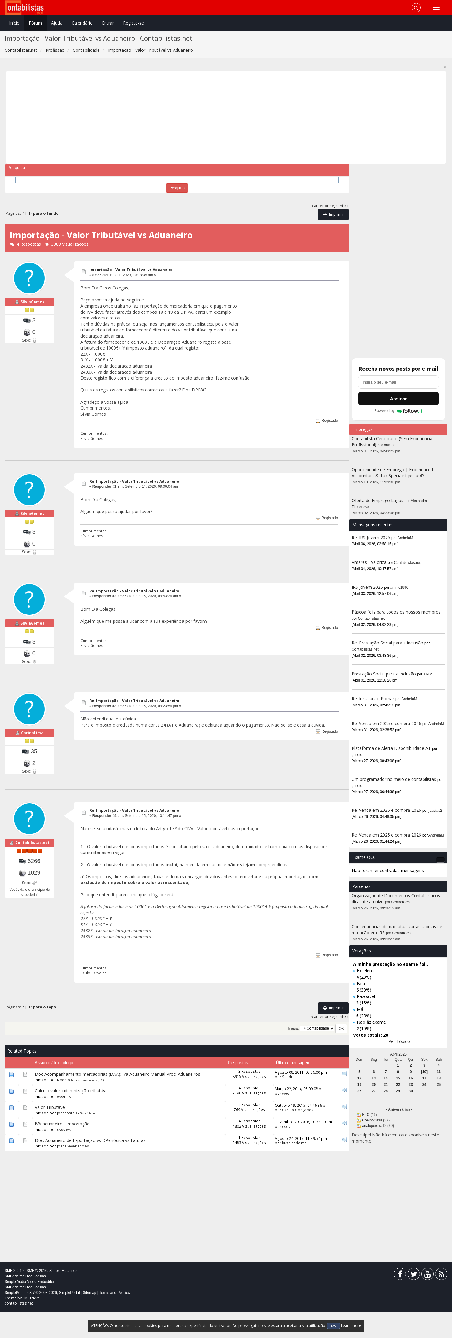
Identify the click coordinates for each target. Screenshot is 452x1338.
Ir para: (293, 1054)
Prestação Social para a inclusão (384, 674)
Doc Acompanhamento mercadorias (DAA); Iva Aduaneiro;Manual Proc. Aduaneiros (117, 1100)
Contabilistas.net (32, 876)
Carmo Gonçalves (297, 1135)
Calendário (82, 23)
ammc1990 (399, 587)
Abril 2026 (398, 1054)
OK (333, 1326)
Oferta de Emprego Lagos (377, 500)
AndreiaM (405, 538)
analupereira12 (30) (378, 1126)
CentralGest (401, 902)
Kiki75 (428, 674)
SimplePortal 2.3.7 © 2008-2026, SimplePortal (42, 1318)
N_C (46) (369, 1115)
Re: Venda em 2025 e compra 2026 (386, 723)
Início (14, 23)
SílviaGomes (32, 310)
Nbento (63, 1105)
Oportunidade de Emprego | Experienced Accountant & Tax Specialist (392, 472)
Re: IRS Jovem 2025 (371, 537)
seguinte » (339, 205)
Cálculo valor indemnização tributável (72, 1116)
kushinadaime (294, 1168)
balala (389, 445)
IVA (68, 1156)
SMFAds (11, 1302)
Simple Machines (63, 1296)
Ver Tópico (399, 1041)
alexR (419, 476)
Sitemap (89, 1318)
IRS (68, 1122)
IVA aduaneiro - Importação (62, 1149)
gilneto (357, 755)
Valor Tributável (50, 1133)
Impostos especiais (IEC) (87, 1106)
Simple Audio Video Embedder (29, 1307)
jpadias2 (435, 810)
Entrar (108, 23)
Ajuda (56, 23)
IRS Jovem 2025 (367, 587)
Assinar (398, 398)
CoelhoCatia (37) (376, 1120)
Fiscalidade (87, 1139)
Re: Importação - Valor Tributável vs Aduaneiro (134, 481)
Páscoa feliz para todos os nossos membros (396, 612)
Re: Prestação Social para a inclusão (388, 643)
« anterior (320, 205)
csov (61, 1155)
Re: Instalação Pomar (373, 698)
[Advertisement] (192, 117)
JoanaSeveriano (70, 1171)
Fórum (35, 23)
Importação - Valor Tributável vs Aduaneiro (131, 269)
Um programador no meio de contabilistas (394, 779)
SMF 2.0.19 (14, 1296)
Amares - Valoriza (369, 562)
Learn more (351, 1325)
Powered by (399, 410)
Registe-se (133, 23)
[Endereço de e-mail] (398, 382)
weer (61, 1122)
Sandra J (289, 1102)
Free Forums (35, 1302)
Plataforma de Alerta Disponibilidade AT (391, 748)
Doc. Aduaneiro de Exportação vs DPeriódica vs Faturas (90, 1166)
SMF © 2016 (37, 1296)
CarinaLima (32, 758)
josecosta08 (68, 1138)
